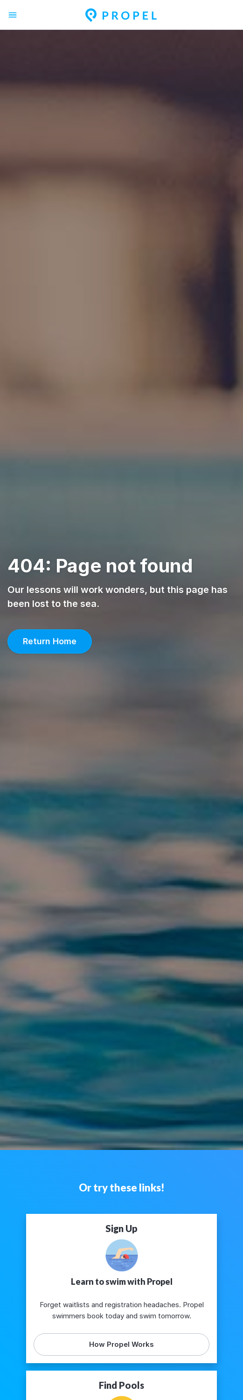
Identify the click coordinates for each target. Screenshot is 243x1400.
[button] (49, 641)
